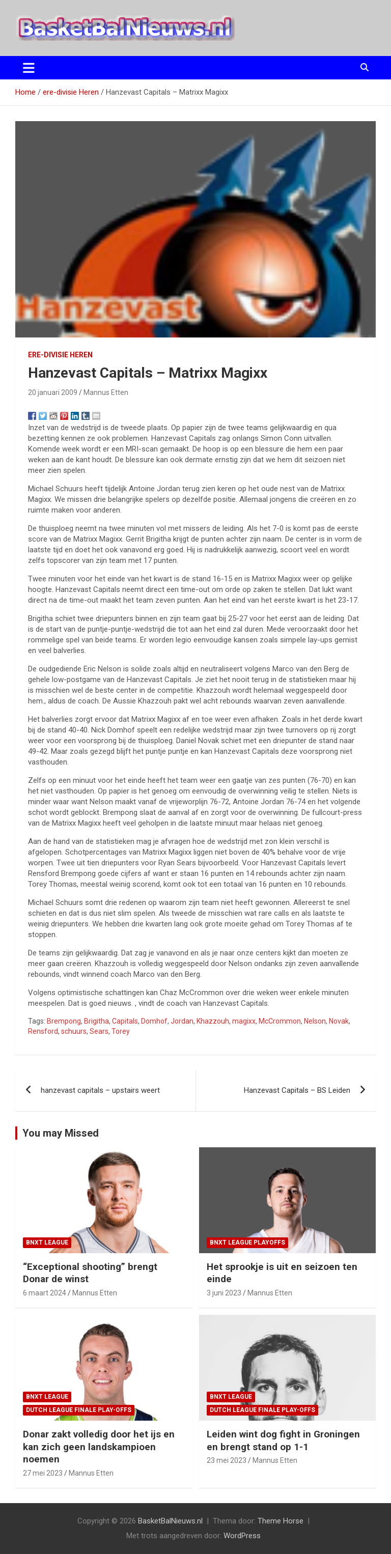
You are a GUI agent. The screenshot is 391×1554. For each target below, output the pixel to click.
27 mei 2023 (43, 1473)
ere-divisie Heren (60, 355)
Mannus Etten (105, 392)
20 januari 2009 (52, 392)
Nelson (315, 1021)
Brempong (64, 1021)
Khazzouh (213, 1021)
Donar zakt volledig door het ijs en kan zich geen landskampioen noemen (99, 1446)
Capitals (125, 1021)
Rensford (43, 1031)
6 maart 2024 (44, 1293)
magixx (244, 1021)
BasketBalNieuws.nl (170, 1520)
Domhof (154, 1021)
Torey (120, 1031)
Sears (99, 1031)
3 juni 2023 (224, 1293)
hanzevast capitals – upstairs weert (100, 1090)
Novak (339, 1021)
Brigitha (96, 1021)
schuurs (74, 1031)
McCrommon (280, 1021)
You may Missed (60, 1133)
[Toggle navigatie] (28, 67)
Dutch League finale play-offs (78, 1410)
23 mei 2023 (226, 1460)
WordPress (242, 1535)
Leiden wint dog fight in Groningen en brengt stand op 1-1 (283, 1440)
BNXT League (47, 1242)
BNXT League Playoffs (247, 1242)
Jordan (182, 1021)
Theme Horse (280, 1520)
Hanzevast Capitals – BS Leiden (297, 1090)
